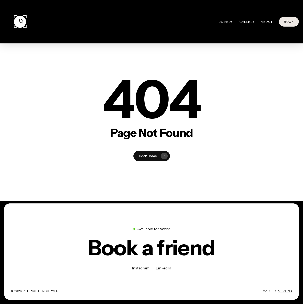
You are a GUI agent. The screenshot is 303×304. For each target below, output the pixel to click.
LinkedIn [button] (163, 268)
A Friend (285, 291)
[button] (151, 248)
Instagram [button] (140, 268)
